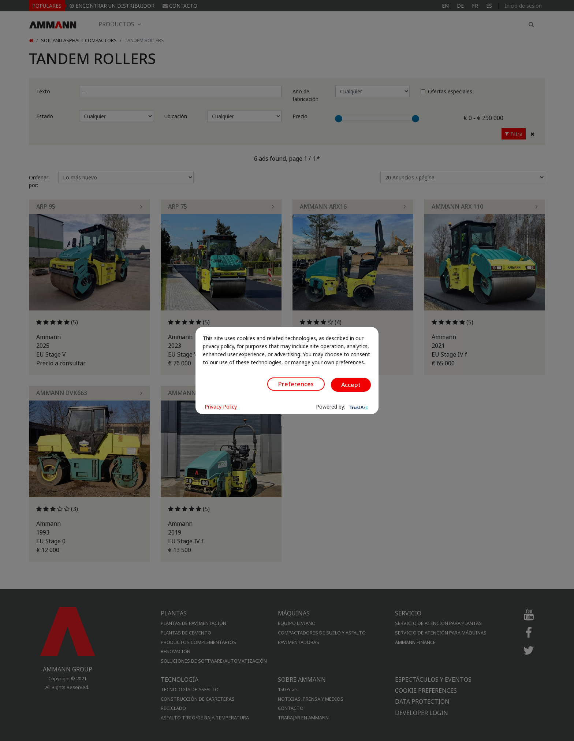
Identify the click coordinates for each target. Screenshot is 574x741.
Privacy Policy (221, 406)
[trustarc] (358, 406)
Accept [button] (351, 385)
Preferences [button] (296, 384)
